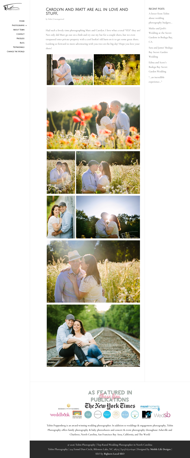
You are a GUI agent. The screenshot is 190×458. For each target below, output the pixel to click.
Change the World (15, 52)
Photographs (18, 25)
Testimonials (18, 47)
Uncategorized (58, 19)
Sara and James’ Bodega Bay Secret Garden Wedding (161, 52)
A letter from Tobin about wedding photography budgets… (160, 18)
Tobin (50, 19)
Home (21, 21)
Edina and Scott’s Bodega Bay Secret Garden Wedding (158, 67)
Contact (20, 34)
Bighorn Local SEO (114, 453)
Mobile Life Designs (160, 449)
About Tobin (18, 30)
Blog (22, 43)
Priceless (20, 38)
